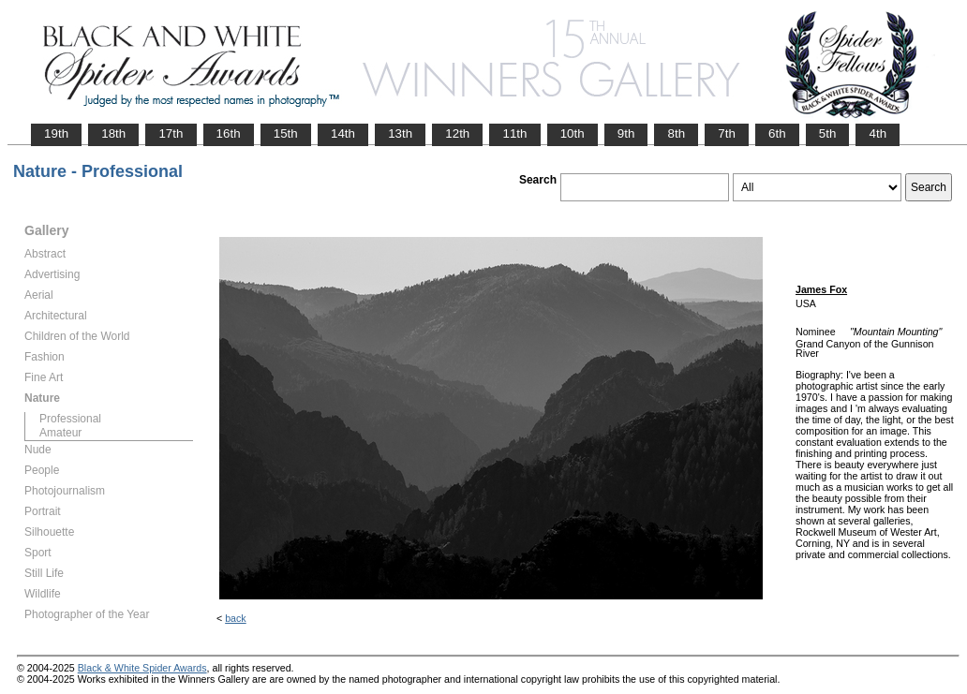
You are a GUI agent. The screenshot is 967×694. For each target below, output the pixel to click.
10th (572, 133)
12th (457, 133)
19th (56, 133)
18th (113, 133)
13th (400, 133)
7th (726, 133)
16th (228, 133)
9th (626, 133)
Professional (70, 418)
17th (170, 133)
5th (828, 133)
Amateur (60, 432)
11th (514, 133)
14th (342, 133)
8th (676, 133)
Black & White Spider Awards (142, 667)
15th (285, 133)
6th (777, 133)
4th (877, 133)
